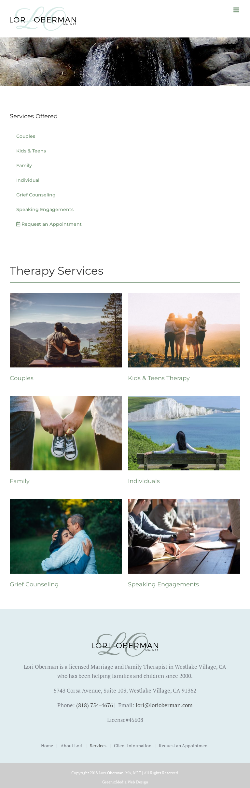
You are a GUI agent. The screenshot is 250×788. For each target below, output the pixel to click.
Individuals (144, 481)
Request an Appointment (184, 745)
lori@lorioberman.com (164, 705)
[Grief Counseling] (66, 503)
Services (98, 745)
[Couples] (66, 297)
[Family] (66, 400)
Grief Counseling (34, 584)
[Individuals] (184, 400)
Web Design (138, 782)
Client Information (132, 745)
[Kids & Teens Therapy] (184, 297)
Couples (22, 378)
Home (47, 745)
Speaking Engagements (163, 584)
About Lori (71, 745)
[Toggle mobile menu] (236, 10)
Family (20, 481)
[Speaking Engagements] (184, 503)
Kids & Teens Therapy (159, 378)
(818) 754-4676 (94, 705)
